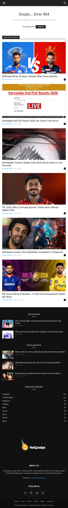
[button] (3, 3)
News (4, 117)
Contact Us (49, 501)
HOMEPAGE (40, 27)
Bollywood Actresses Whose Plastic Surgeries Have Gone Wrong (37, 373)
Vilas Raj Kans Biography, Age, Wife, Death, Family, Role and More (38, 363)
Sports (5, 203)
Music (23, 501)
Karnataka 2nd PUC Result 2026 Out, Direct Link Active (30, 120)
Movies (17, 501)
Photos (29, 501)
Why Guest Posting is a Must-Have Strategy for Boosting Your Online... (39, 332)
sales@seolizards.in (38, 478)
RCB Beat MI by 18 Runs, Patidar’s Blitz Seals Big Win (29, 76)
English (42, 501)
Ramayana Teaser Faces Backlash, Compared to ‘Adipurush (32, 252)
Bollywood (6, 248)
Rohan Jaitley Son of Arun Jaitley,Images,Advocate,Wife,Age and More (40, 352)
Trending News (7, 72)
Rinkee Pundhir (7, 79)
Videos (35, 501)
